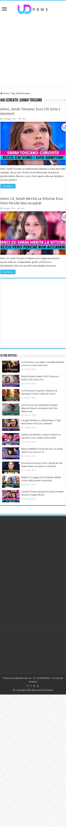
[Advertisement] (33, 51)
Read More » (7, 186)
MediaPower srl (23, 678)
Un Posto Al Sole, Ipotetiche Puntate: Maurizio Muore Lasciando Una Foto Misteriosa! (39, 408)
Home (4, 93)
